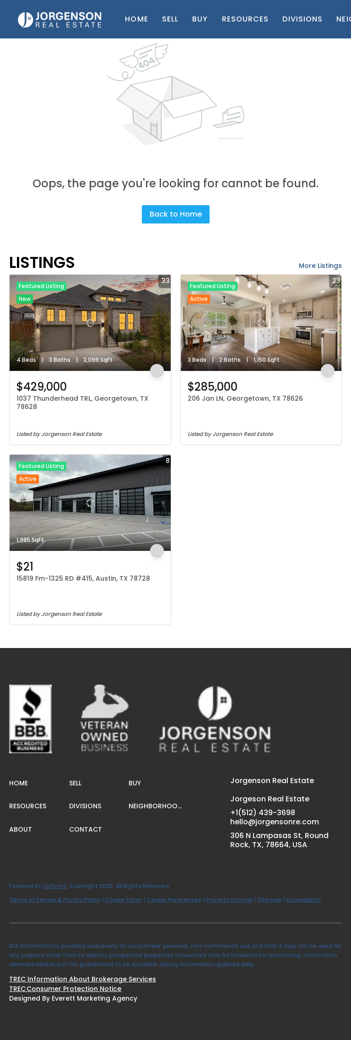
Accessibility (303, 900)
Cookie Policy (123, 900)
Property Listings (229, 900)
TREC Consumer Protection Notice (65, 988)
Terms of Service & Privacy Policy (54, 900)
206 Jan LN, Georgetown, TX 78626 (245, 398)
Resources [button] (245, 19)
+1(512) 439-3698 (262, 812)
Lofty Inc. (55, 886)
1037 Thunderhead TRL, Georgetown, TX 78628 (82, 402)
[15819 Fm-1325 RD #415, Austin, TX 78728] (90, 503)
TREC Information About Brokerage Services (82, 979)
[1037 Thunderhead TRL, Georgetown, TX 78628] (90, 323)
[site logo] (39, 702)
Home (136, 19)
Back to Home (176, 214)
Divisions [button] (302, 19)
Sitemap (269, 900)
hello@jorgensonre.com (274, 822)
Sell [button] (170, 19)
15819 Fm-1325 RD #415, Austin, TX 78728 (83, 578)
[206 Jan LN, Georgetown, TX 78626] (261, 323)
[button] (59, 19)
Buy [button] (200, 19)
